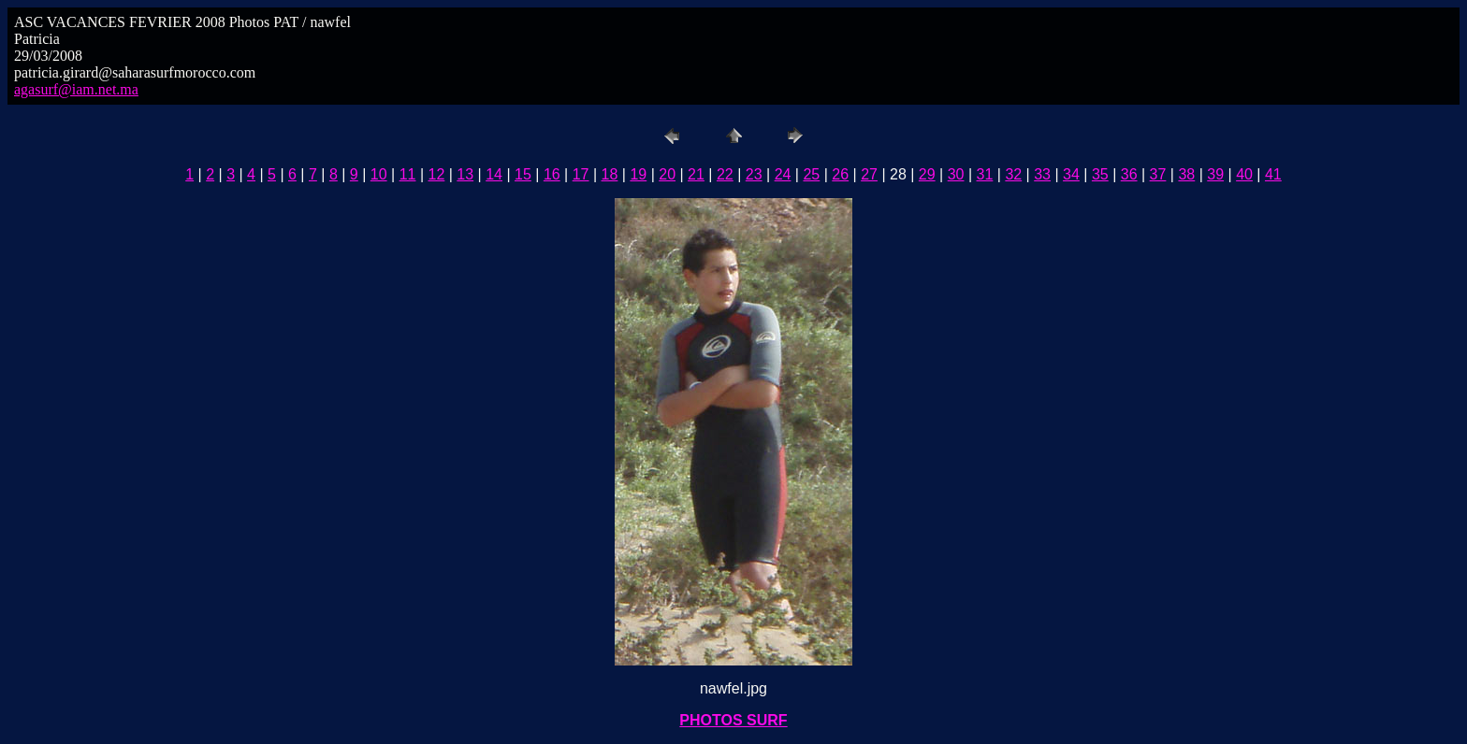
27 (869, 174)
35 (1100, 174)
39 (1215, 174)
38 (1186, 174)
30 (956, 174)
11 (407, 174)
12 (436, 174)
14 (494, 174)
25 (811, 174)
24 (783, 174)
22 (725, 174)
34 (1071, 174)
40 (1244, 174)
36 (1129, 174)
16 (552, 174)
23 (754, 174)
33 (1042, 174)
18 (610, 174)
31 (985, 174)
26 (840, 174)
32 (1013, 174)
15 (523, 174)
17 (581, 174)
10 (378, 174)
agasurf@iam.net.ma (76, 89)
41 (1273, 174)
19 (638, 174)
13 (465, 174)
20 (667, 174)
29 (927, 174)
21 (696, 174)
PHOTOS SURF (733, 720)
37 (1158, 174)
